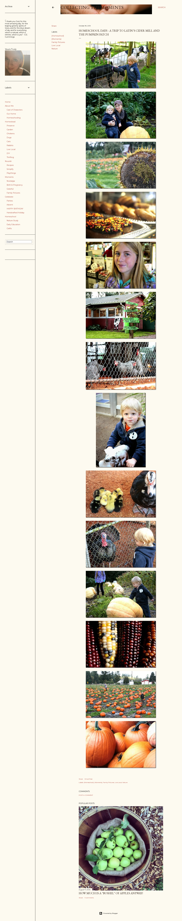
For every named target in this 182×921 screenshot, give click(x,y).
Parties (10, 201)
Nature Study (12, 220)
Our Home (11, 114)
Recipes (10, 165)
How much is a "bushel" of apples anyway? (111, 893)
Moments (9, 177)
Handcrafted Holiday (15, 213)
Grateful (10, 189)
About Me (9, 106)
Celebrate (9, 197)
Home (8, 102)
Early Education (13, 224)
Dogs (9, 137)
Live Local (56, 45)
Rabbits (10, 145)
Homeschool (10, 216)
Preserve (10, 126)
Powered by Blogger (108, 913)
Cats (9, 141)
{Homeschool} (58, 36)
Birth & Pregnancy (15, 185)
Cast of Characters (14, 110)
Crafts (9, 228)
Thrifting (10, 157)
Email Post (88, 779)
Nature (55, 49)
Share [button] (54, 26)
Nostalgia (11, 181)
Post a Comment (86, 795)
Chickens (10, 133)
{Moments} (56, 39)
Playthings (11, 173)
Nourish (8, 161)
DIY (8, 153)
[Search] (162, 7)
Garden (10, 130)
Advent (10, 205)
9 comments (89, 898)
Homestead (10, 122)
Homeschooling (14, 118)
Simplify (10, 169)
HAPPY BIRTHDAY (15, 209)
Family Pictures (58, 42)
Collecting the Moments (92, 7)
